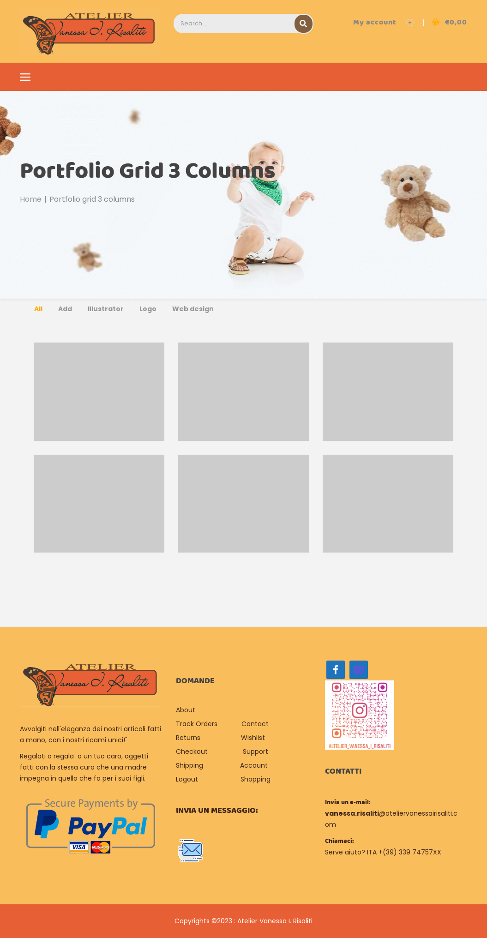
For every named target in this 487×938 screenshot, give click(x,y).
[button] (449, 22)
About (186, 710)
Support (255, 751)
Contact (255, 723)
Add (65, 308)
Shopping (255, 779)
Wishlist (253, 737)
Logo (147, 308)
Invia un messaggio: (217, 810)
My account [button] (374, 22)
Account (254, 765)
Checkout (192, 751)
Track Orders (196, 723)
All (38, 308)
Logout (187, 779)
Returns (188, 737)
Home (31, 199)
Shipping (189, 765)
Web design (193, 308)
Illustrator (106, 308)
